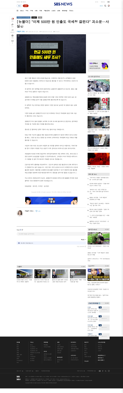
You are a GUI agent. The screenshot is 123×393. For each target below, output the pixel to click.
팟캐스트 (100, 347)
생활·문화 (47, 11)
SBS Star (100, 357)
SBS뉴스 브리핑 (47, 358)
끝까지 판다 (60, 360)
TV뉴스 (71, 11)
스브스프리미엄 (101, 342)
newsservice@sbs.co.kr (64, 379)
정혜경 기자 (29, 211)
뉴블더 (34, 17)
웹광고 (37, 371)
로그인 (96, 2)
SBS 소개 (20, 371)
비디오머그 (73, 342)
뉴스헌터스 (32, 347)
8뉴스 (22, 11)
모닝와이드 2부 (33, 350)
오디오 (45, 351)
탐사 (58, 362)
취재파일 (64, 11)
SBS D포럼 (101, 360)
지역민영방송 (91, 371)
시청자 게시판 (87, 356)
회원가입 (103, 2)
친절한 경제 (60, 348)
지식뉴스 (100, 345)
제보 (85, 347)
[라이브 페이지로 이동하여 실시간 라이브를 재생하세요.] (26, 5)
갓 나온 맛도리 (74, 358)
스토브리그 (73, 350)
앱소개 (85, 352)
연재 (58, 342)
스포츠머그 (73, 345)
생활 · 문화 (19, 354)
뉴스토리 (32, 358)
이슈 (18, 362)
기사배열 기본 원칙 (80, 380)
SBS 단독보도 (60, 347)
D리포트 (59, 352)
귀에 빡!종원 (74, 347)
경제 (31, 11)
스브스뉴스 (73, 355)
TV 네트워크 (19, 360)
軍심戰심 (46, 345)
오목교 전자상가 (74, 360)
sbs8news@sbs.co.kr (65, 376)
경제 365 (59, 350)
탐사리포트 (59, 357)
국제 (40, 11)
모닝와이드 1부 (33, 348)
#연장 (101, 6)
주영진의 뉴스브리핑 (23, 17)
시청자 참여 (29, 371)
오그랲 (89, 307)
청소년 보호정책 (89, 380)
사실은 (58, 345)
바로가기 (86, 342)
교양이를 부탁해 (74, 348)
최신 (18, 345)
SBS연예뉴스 (101, 355)
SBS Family (81, 371)
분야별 (18, 342)
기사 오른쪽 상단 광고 (98, 45)
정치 (27, 11)
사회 (36, 11)
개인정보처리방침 (45, 371)
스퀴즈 (99, 350)
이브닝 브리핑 (47, 347)
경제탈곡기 (90, 334)
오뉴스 (31, 354)
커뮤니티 (100, 348)
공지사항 (86, 361)
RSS (85, 354)
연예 (58, 11)
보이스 (45, 356)
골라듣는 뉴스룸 (47, 354)
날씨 (85, 345)
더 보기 (83, 266)
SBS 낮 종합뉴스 (48, 360)
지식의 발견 (90, 316)
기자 (85, 350)
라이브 (85, 348)
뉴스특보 (32, 360)
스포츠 (53, 11)
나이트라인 (32, 356)
